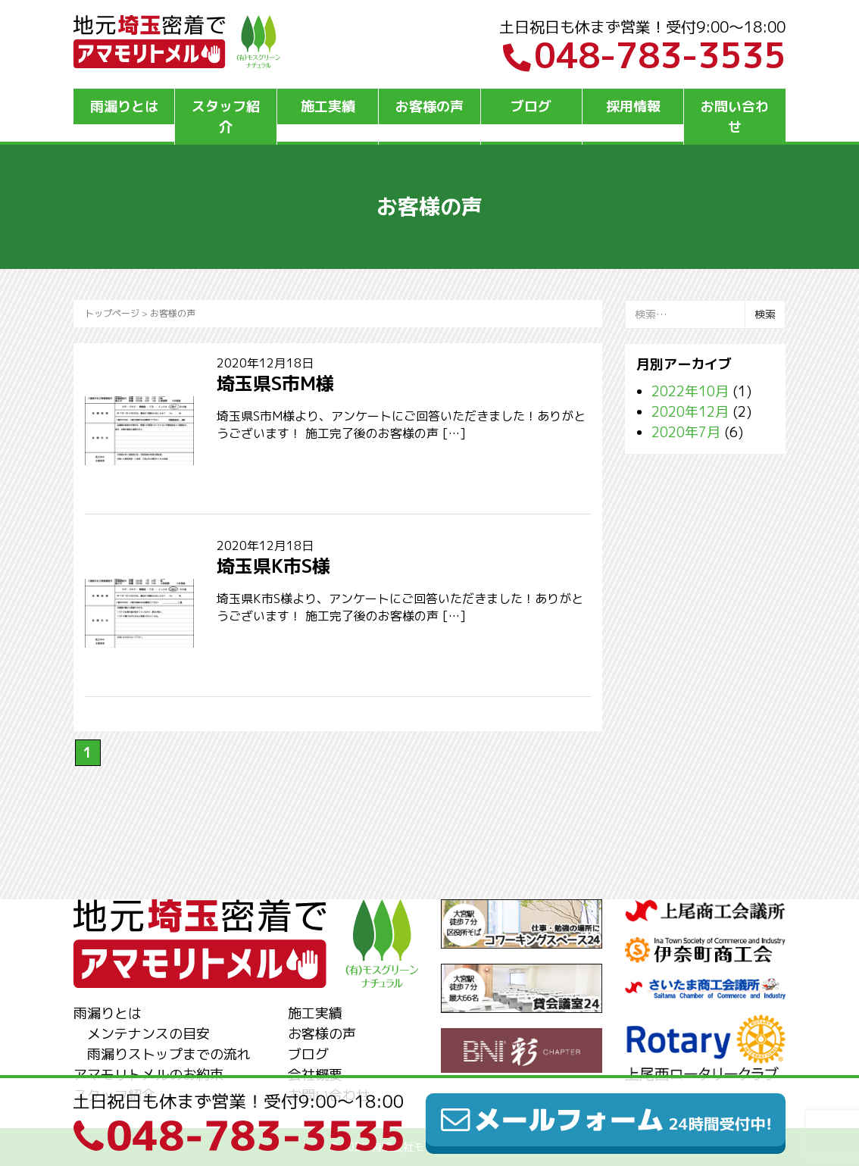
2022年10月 (690, 391)
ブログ (531, 106)
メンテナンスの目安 (148, 1033)
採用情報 (633, 106)
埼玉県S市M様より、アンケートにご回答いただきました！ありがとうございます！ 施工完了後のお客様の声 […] (401, 425)
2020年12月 (690, 411)
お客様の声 (429, 106)
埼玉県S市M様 (275, 383)
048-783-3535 (644, 55)
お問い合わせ (735, 116)
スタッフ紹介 (226, 116)
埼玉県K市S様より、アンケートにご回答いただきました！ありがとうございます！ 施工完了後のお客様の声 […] (400, 607)
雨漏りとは (124, 106)
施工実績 (328, 106)
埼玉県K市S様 (273, 566)
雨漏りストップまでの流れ (169, 1054)
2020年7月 (685, 432)
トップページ (112, 313)
